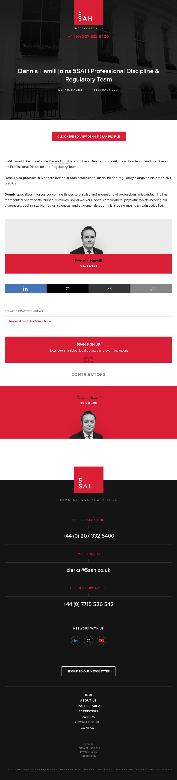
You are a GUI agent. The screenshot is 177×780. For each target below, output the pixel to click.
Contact (88, 728)
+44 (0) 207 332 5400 (88, 36)
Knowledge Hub (88, 722)
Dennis (10, 194)
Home (88, 695)
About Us (88, 700)
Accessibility (88, 756)
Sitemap (88, 744)
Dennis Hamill (70, 89)
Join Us (88, 717)
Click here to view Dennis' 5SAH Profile (88, 137)
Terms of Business (88, 748)
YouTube (101, 640)
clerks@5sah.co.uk (88, 570)
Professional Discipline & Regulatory (28, 321)
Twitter (88, 640)
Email (109, 288)
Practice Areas (89, 706)
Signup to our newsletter (88, 671)
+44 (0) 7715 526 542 (88, 604)
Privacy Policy (88, 752)
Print (151, 288)
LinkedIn (26, 288)
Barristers (88, 711)
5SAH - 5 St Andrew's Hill (88, 14)
